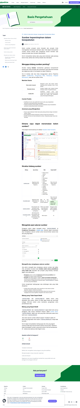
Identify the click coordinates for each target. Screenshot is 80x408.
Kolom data (40, 230)
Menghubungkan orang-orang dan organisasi (33, 353)
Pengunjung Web (40, 75)
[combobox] (60, 2)
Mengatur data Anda (14, 28)
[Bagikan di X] (8, 67)
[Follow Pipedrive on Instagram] (71, 402)
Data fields (21, 28)
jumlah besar (54, 311)
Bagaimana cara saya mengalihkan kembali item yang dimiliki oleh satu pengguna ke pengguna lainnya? (38, 359)
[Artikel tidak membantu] (29, 338)
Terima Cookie (52, 401)
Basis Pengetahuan (6, 28)
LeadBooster (30, 75)
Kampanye (49, 75)
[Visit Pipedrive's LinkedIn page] (76, 402)
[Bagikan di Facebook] (3, 67)
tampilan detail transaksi (49, 129)
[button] (4, 400)
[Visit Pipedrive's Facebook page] (69, 402)
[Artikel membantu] (23, 338)
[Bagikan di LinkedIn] (5, 67)
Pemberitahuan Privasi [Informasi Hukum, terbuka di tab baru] (25, 402)
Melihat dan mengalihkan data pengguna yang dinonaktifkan (36, 350)
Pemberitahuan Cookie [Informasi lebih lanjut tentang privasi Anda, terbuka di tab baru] (15, 402)
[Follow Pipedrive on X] (74, 402)
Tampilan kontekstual (27, 347)
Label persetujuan (26, 355)
